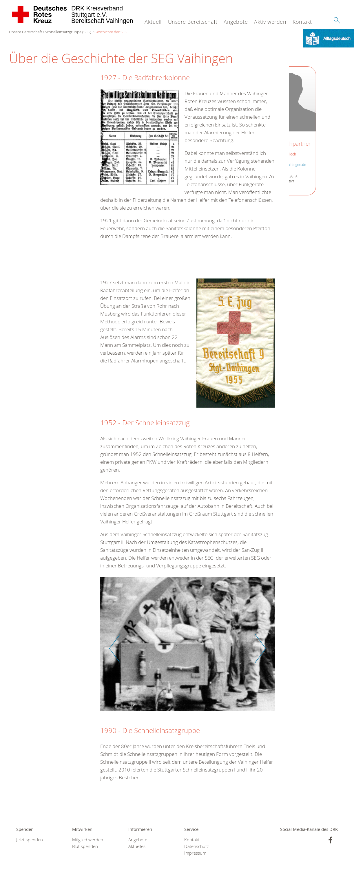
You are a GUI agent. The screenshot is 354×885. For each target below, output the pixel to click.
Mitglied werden (87, 839)
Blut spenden (85, 846)
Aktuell (153, 21)
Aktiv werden (270, 21)
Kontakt (302, 21)
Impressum (195, 853)
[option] (187, 647)
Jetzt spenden (29, 839)
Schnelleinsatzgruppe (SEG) (68, 31)
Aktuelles (136, 846)
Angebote (236, 21)
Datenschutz (196, 846)
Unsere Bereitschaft (193, 21)
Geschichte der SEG (110, 31)
